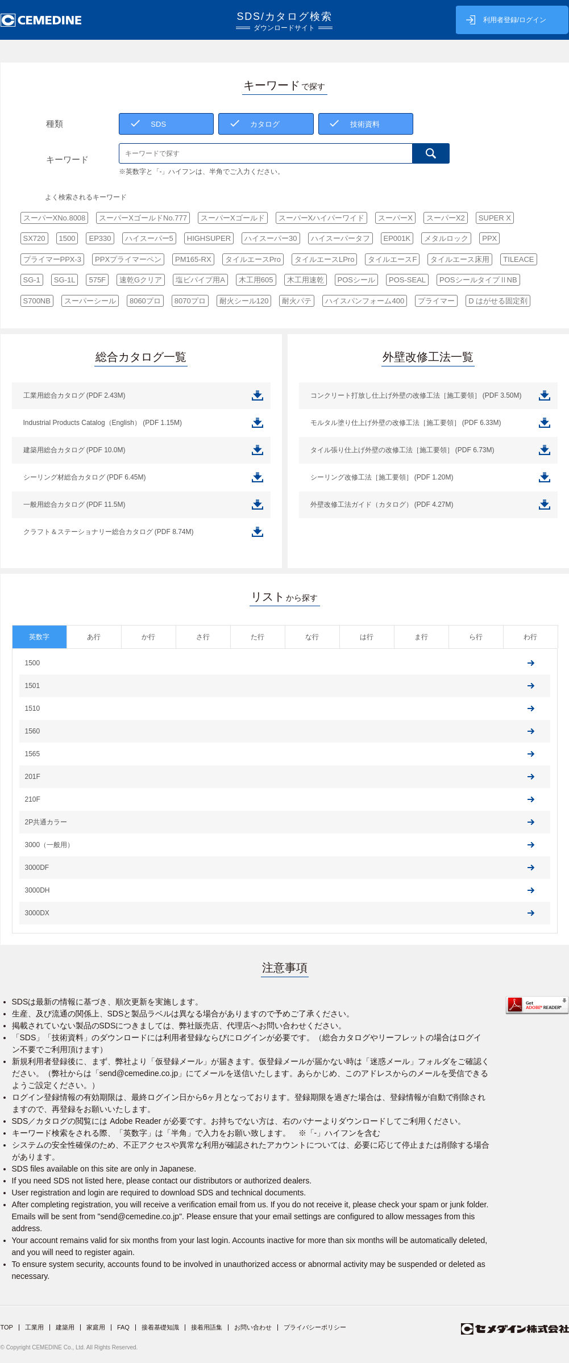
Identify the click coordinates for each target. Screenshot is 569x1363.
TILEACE (518, 259)
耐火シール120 (244, 301)
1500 (67, 238)
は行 (366, 637)
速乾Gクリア (140, 280)
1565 (32, 754)
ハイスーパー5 (149, 238)
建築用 (65, 1327)
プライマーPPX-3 (52, 259)
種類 (54, 123)
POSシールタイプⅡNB (478, 280)
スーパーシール (90, 301)
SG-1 (31, 280)
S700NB (37, 301)
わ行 (530, 637)
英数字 (39, 637)
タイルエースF (392, 259)
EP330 (100, 238)
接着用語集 (206, 1327)
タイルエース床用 (459, 259)
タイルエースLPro (324, 259)
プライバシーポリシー (315, 1327)
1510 (32, 708)
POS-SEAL (407, 280)
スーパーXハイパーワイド (322, 218)
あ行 (94, 637)
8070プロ (190, 301)
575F (97, 280)
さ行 (203, 637)
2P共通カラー (46, 822)
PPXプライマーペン (128, 259)
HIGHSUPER (209, 238)
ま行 (421, 637)
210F (32, 799)
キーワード (67, 159)
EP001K (397, 238)
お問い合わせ (253, 1327)
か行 (148, 637)
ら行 (476, 637)
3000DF (37, 868)
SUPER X (495, 218)
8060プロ (145, 301)
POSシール (356, 280)
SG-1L (65, 280)
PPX (489, 238)
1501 (32, 686)
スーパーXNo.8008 (54, 218)
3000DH (37, 890)
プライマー (436, 301)
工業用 (34, 1327)
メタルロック (446, 238)
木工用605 (256, 280)
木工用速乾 (305, 280)
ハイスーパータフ (340, 238)
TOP (7, 1327)
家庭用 (95, 1327)
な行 (312, 637)
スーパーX (395, 218)
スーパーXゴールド (233, 218)
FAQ (123, 1327)
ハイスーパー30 (270, 238)
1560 (32, 731)
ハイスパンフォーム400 (364, 301)
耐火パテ (297, 301)
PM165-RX (193, 259)
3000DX (37, 913)
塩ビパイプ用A (200, 280)
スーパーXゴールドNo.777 (143, 218)
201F (32, 777)
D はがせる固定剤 (498, 301)
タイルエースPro (253, 259)
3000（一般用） (49, 845)
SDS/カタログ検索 (284, 21)
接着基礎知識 (160, 1327)
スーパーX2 (445, 218)
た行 (257, 637)
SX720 (34, 238)
